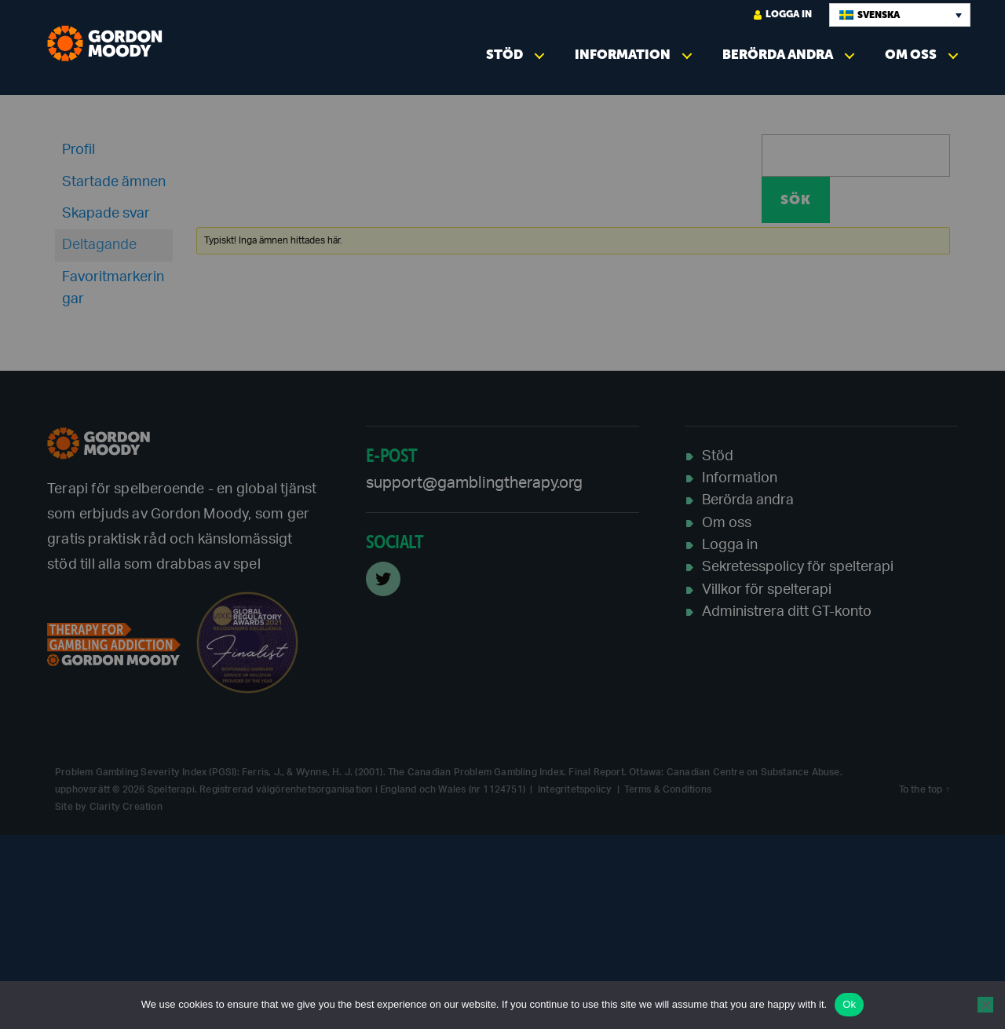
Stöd (504, 54)
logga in (783, 14)
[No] (985, 1005)
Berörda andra (777, 54)
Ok (849, 1004)
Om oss (911, 54)
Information (623, 54)
